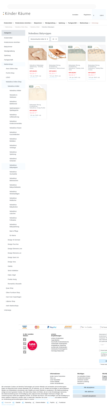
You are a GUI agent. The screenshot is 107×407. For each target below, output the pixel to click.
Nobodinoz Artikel (34, 27)
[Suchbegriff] (52, 6)
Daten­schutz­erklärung (41, 399)
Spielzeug (62, 23)
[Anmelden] (73, 14)
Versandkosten (33, 77)
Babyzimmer (38, 23)
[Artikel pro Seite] (54, 39)
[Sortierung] (39, 39)
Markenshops (84, 23)
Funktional (62, 402)
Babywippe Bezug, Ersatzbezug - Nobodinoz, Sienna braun (57, 67)
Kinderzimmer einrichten (23, 23)
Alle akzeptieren (89, 387)
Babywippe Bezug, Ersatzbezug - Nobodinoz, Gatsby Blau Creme (95, 68)
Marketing (28, 402)
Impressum (51, 397)
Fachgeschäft (72, 23)
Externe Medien (40, 402)
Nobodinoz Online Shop (21, 27)
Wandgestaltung (50, 23)
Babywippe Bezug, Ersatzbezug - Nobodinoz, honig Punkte (37, 106)
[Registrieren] (86, 14)
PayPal (52, 402)
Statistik (18, 402)
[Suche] (99, 6)
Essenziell (8, 402)
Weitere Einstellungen (8, 404)
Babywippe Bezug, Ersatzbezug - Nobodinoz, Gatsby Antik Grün (76, 68)
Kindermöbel (8, 23)
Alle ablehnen (89, 391)
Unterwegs (95, 23)
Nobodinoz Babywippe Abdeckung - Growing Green (36, 67)
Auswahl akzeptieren (89, 396)
